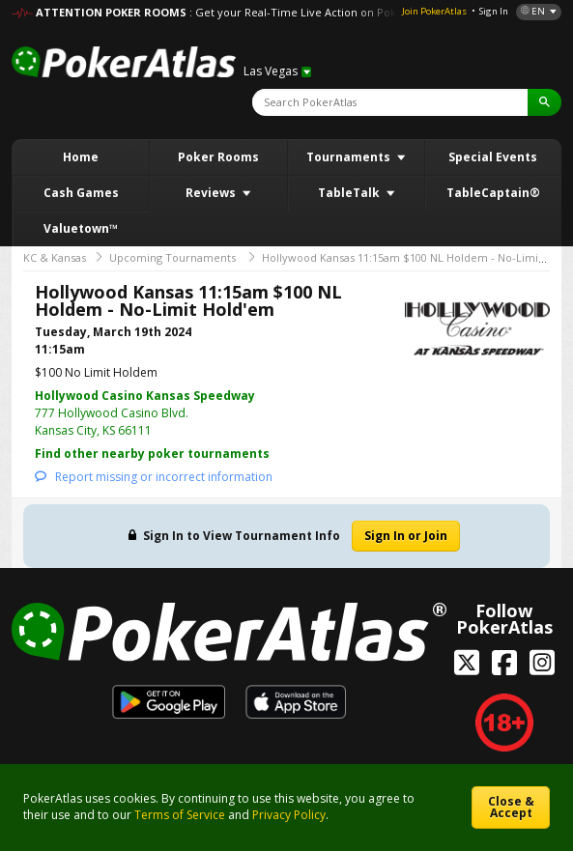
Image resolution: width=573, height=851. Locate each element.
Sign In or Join (405, 535)
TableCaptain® (493, 192)
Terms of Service (179, 815)
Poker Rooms (218, 157)
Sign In (493, 11)
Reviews (212, 192)
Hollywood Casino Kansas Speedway (145, 395)
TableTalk (350, 192)
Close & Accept (511, 807)
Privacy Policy (289, 815)
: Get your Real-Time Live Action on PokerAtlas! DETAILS (334, 12)
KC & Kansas (54, 257)
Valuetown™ (80, 228)
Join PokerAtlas (434, 11)
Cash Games (81, 192)
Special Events (492, 157)
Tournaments (349, 157)
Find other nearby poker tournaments (152, 453)
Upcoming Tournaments (172, 257)
